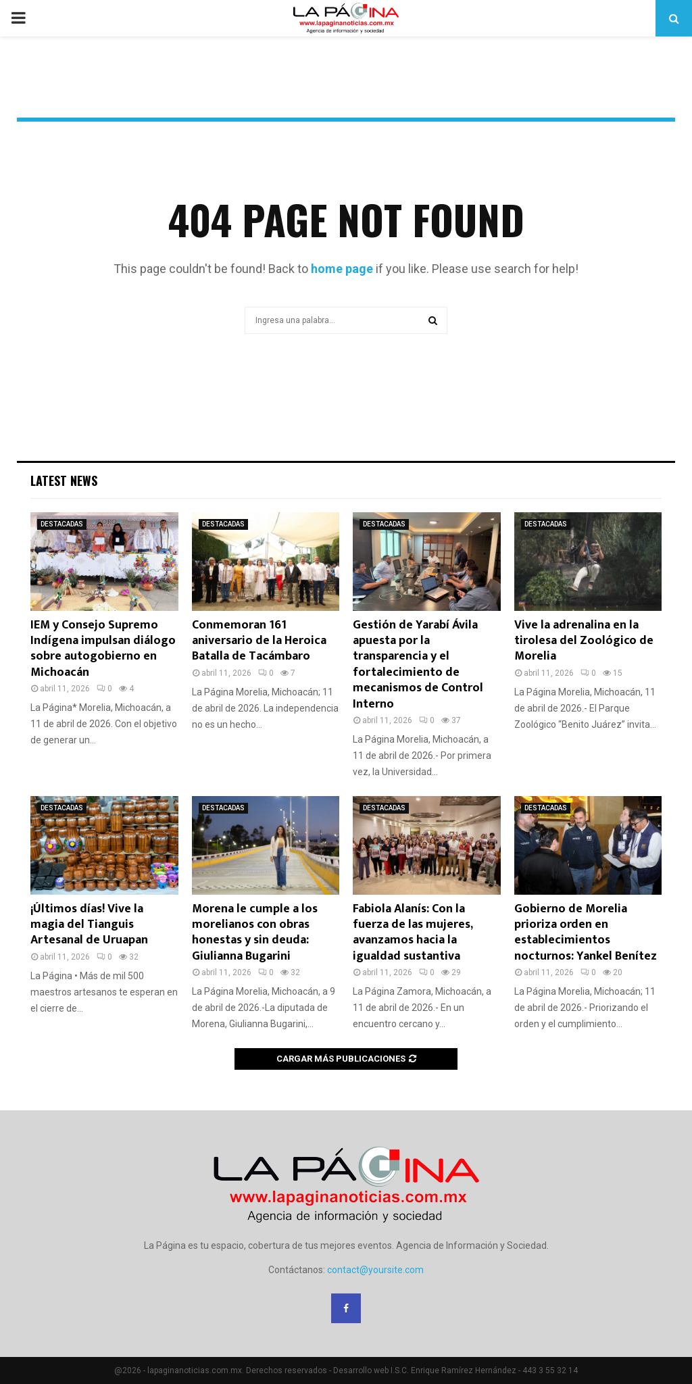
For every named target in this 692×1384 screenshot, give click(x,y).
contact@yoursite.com (375, 1269)
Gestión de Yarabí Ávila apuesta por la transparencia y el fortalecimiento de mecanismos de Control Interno (418, 664)
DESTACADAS (62, 524)
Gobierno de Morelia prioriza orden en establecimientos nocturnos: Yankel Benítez (585, 932)
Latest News (63, 480)
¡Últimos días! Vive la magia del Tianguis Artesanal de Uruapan (89, 925)
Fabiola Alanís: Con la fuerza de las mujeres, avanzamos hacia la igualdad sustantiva (412, 932)
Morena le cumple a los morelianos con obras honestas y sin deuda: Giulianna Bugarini (255, 932)
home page (342, 269)
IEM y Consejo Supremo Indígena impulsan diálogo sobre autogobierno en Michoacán (103, 649)
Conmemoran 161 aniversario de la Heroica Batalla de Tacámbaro (259, 641)
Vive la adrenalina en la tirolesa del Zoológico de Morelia (583, 641)
